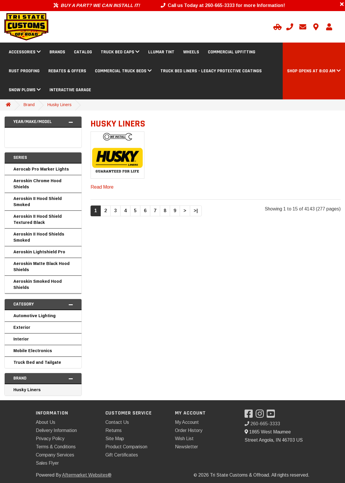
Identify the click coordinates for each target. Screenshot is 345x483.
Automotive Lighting (34, 315)
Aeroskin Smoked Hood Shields (37, 284)
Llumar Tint (161, 52)
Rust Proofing (24, 71)
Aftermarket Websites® (87, 475)
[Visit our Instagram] (261, 415)
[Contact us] (315, 26)
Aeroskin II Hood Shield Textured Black (37, 219)
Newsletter (186, 446)
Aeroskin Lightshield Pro (39, 252)
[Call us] (289, 26)
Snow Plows (25, 90)
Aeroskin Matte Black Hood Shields (41, 266)
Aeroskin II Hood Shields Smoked (38, 237)
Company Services (55, 454)
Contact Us (117, 422)
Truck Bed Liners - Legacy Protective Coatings (211, 71)
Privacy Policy (50, 438)
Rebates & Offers (67, 71)
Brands (57, 52)
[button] (314, 71)
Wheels (191, 52)
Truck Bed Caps (120, 52)
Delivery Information (56, 430)
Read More (102, 187)
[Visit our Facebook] (250, 415)
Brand (29, 104)
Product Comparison (126, 446)
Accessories (25, 52)
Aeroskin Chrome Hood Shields (37, 183)
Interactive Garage (70, 90)
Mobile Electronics (32, 350)
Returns (113, 430)
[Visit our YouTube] (272, 415)
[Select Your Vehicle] (276, 26)
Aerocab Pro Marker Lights (41, 169)
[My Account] (328, 26)
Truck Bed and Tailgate (37, 362)
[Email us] (302, 26)
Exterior (21, 327)
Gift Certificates (121, 454)
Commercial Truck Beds (123, 71)
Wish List (184, 438)
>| (196, 210)
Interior (21, 339)
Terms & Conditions (56, 446)
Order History (188, 430)
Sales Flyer (47, 463)
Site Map (114, 438)
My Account (187, 422)
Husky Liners (59, 104)
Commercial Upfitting (231, 52)
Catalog (83, 52)
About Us (45, 422)
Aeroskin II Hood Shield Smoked (37, 201)
